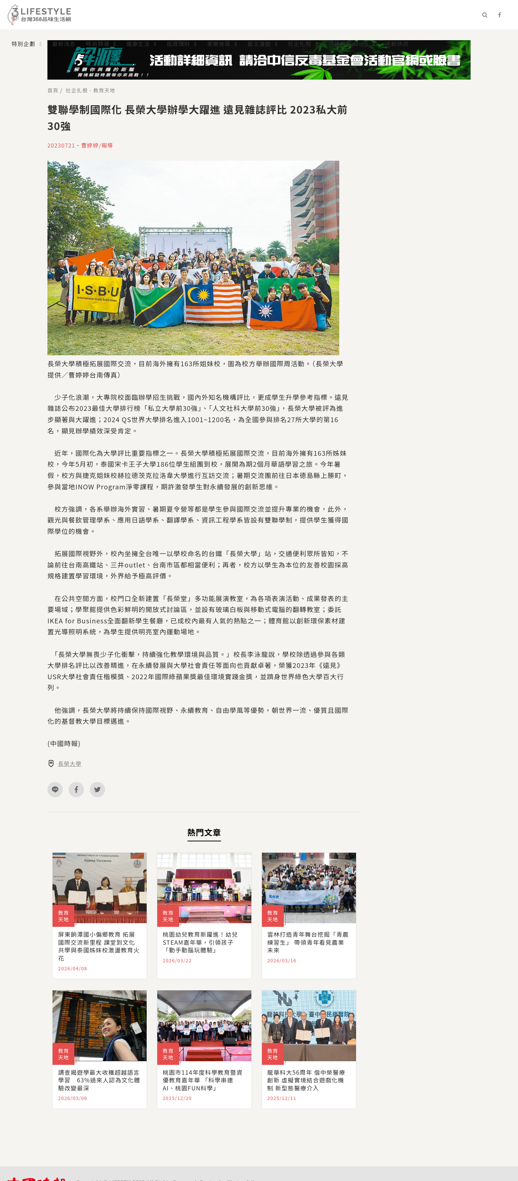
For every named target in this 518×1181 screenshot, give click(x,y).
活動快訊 (397, 43)
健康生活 (138, 43)
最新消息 (64, 43)
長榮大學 (70, 763)
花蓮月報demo (348, 43)
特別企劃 (23, 43)
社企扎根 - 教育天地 (90, 90)
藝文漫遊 (259, 43)
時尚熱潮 (97, 43)
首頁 (52, 90)
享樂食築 (219, 43)
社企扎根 (300, 43)
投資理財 (178, 43)
